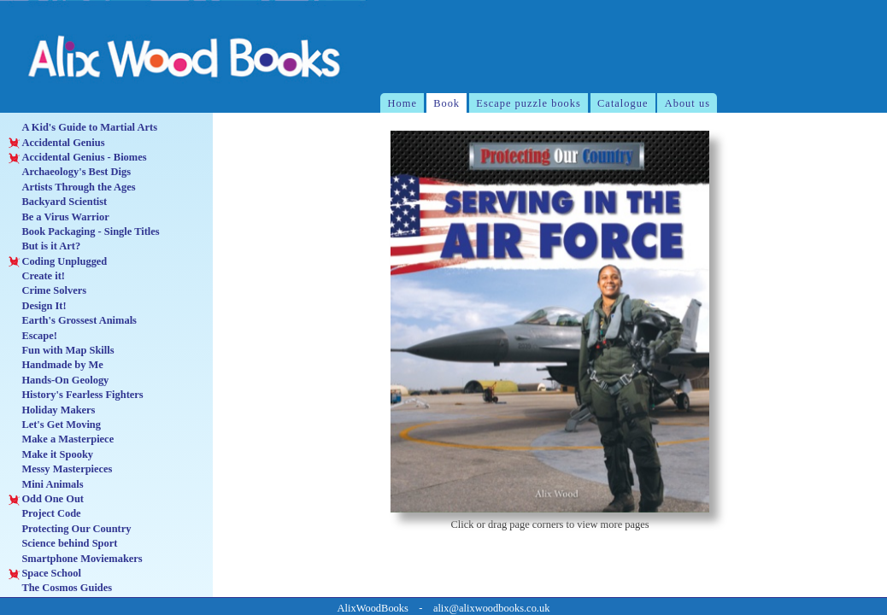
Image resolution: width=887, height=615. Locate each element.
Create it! (37, 276)
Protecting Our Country (70, 529)
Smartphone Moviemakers (75, 559)
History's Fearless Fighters (76, 395)
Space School (44, 573)
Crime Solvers (47, 290)
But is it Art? (44, 246)
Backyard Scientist (58, 202)
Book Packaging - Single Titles (84, 232)
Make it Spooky (51, 454)
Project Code (44, 513)
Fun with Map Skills (61, 350)
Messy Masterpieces (60, 469)
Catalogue (622, 103)
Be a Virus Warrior (59, 217)
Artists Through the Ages (72, 187)
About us (687, 103)
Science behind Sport (63, 543)
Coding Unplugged (58, 261)
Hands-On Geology (59, 380)
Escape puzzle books (528, 103)
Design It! (37, 306)
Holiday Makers (52, 410)
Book (446, 103)
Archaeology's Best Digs (70, 172)
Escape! (33, 336)
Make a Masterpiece (61, 439)
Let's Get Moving (55, 425)
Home (402, 103)
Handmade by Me (56, 365)
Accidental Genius (56, 143)
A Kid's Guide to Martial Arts (83, 127)
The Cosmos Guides (60, 588)
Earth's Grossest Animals (73, 320)
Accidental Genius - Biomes (77, 157)
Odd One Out (46, 499)
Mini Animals (46, 484)
